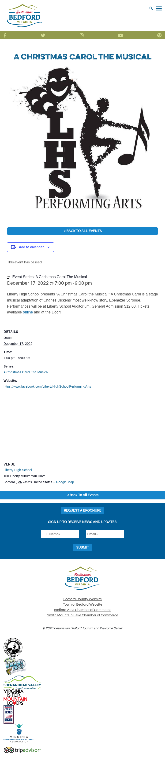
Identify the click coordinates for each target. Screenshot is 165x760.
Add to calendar (31, 247)
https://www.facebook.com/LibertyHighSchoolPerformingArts (47, 386)
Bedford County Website (82, 599)
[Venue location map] (82, 428)
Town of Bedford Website (82, 605)
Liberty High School (18, 470)
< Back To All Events (83, 231)
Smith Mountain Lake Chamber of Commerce (82, 615)
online (28, 312)
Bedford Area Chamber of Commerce (82, 610)
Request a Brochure (82, 511)
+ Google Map (63, 482)
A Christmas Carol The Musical (26, 372)
